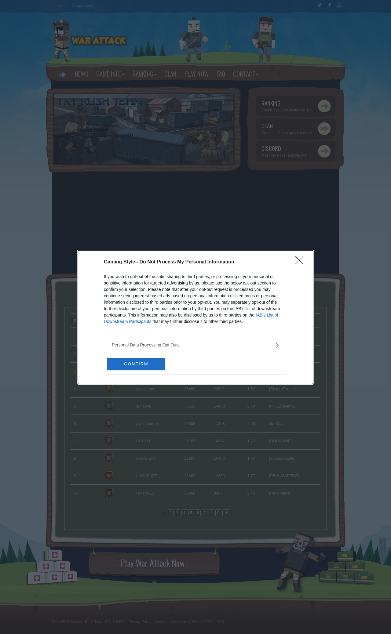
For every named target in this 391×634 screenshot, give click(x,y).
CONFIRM (136, 363)
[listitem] (195, 345)
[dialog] (195, 317)
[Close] (301, 262)
